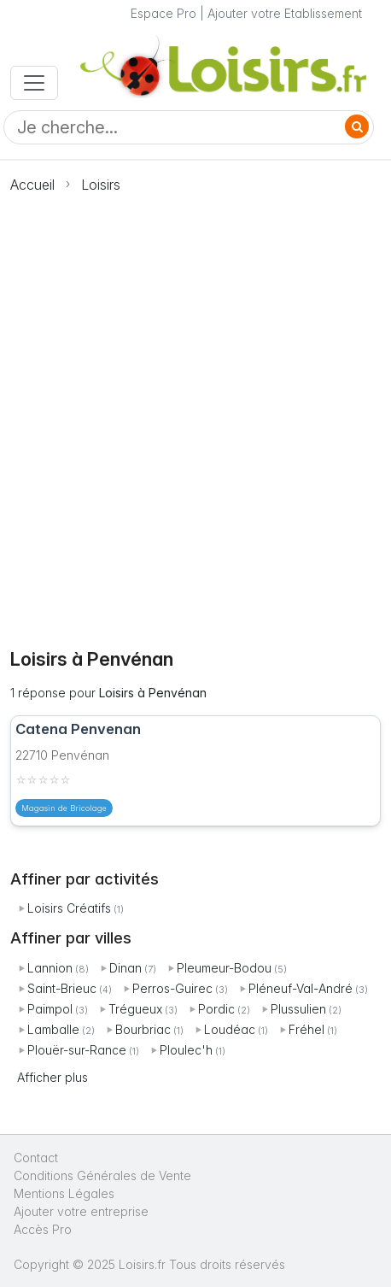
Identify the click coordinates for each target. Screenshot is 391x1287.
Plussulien (298, 1009)
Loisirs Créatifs (69, 908)
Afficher (52, 1077)
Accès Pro (43, 1229)
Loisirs (100, 184)
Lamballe (53, 1029)
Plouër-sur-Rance (76, 1050)
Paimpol (50, 1009)
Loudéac (229, 1029)
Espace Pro (163, 13)
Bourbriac (143, 1029)
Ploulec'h (186, 1050)
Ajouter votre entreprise (83, 1211)
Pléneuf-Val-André (300, 988)
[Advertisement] (195, 411)
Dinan (125, 968)
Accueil (32, 184)
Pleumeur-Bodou (224, 968)
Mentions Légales (64, 1193)
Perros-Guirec (172, 988)
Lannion (50, 968)
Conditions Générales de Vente (102, 1175)
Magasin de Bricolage (64, 808)
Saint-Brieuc (61, 988)
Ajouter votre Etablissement (284, 13)
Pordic (216, 1009)
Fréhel (306, 1029)
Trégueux (135, 1009)
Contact (36, 1157)
